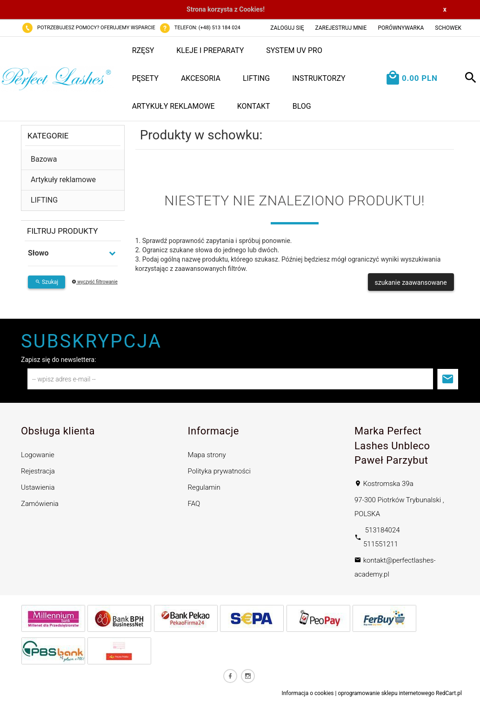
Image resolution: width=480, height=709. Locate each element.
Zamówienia (40, 503)
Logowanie (37, 455)
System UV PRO (294, 50)
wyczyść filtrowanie (95, 281)
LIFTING (256, 78)
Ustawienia (37, 487)
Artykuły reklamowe (173, 106)
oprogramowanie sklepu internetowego (386, 693)
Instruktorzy (318, 78)
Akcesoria (200, 78)
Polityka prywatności (219, 471)
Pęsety (145, 78)
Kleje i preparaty (210, 50)
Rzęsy (143, 50)
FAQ (194, 503)
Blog (302, 106)
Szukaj (46, 282)
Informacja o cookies (307, 693)
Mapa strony (207, 455)
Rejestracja (38, 471)
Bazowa (44, 159)
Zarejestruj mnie (341, 28)
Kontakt (253, 106)
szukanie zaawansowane (411, 282)
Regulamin (204, 487)
